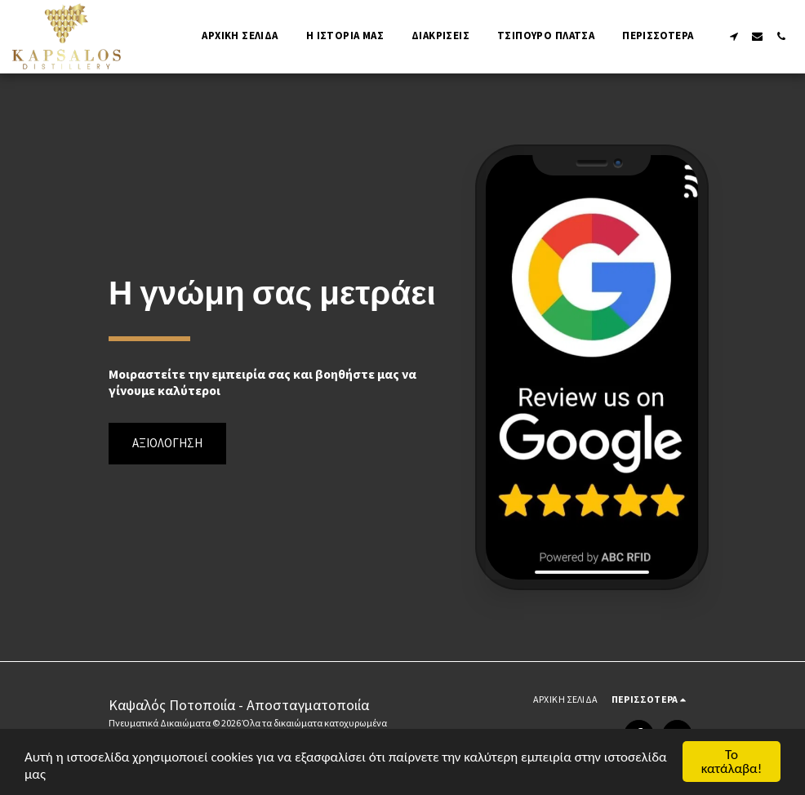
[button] (734, 36)
